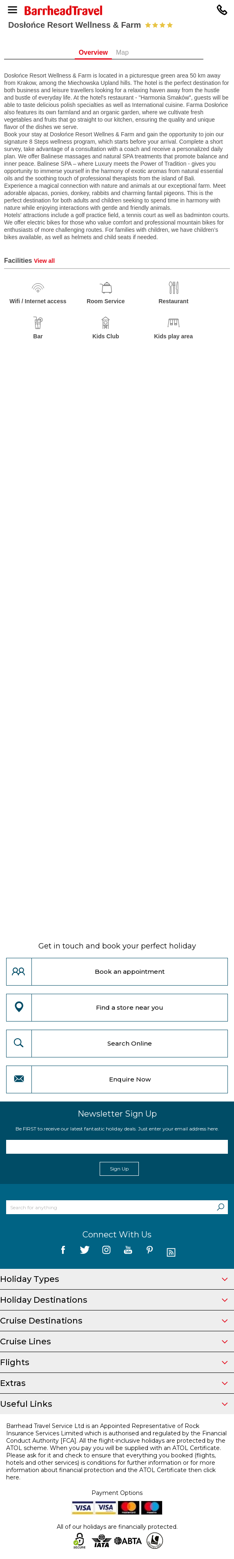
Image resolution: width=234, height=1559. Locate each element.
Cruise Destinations (114, 1321)
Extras (114, 1383)
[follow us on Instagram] (106, 1252)
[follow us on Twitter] (85, 1252)
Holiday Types (114, 1279)
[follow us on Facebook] (63, 1252)
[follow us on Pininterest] (150, 1252)
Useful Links (114, 1404)
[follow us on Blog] (171, 1252)
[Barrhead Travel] (117, 10)
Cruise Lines (114, 1341)
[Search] (220, 1207)
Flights (114, 1362)
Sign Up (119, 1169)
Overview (106, 52)
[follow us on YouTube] (128, 1252)
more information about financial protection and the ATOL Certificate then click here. (111, 1470)
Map (135, 52)
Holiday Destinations (114, 1300)
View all (44, 261)
